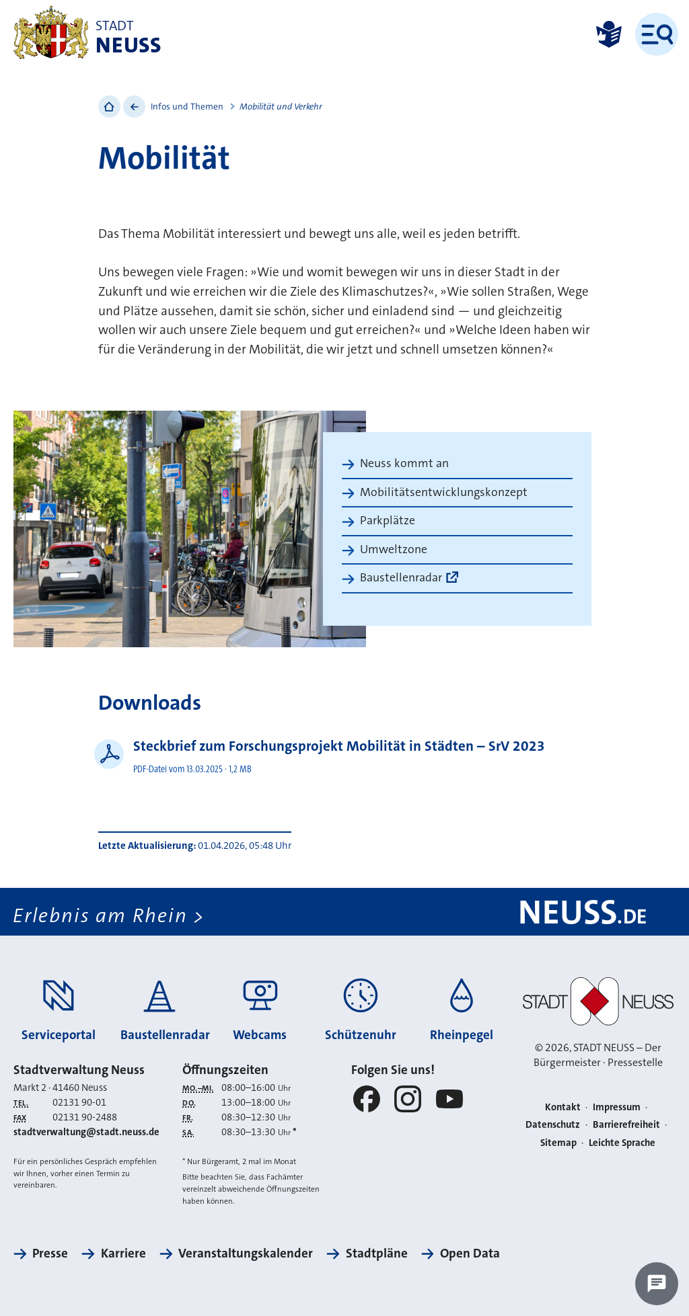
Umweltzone (393, 549)
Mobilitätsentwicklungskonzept (444, 492)
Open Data (470, 1253)
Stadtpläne (377, 1253)
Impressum (617, 1107)
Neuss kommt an (404, 463)
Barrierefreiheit (626, 1124)
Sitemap (558, 1143)
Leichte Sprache (622, 1143)
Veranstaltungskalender (245, 1253)
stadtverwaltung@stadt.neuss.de (86, 1132)
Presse (50, 1253)
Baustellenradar (401, 577)
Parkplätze (387, 520)
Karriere (123, 1253)
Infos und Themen (187, 106)
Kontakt (563, 1107)
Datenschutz (552, 1124)
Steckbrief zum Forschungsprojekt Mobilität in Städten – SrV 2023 (339, 746)
